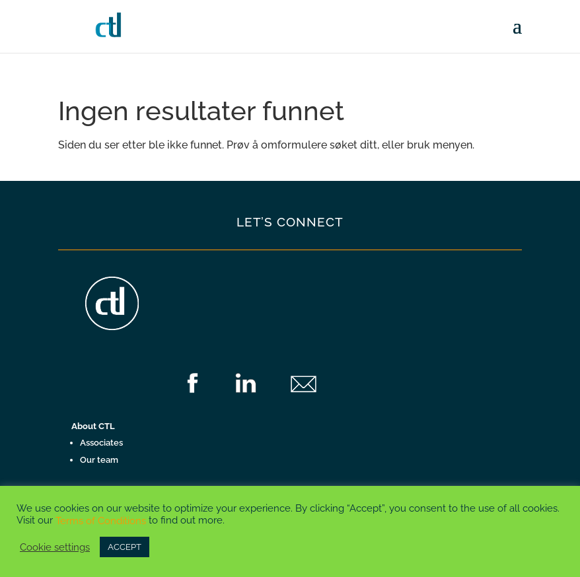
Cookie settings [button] (55, 547)
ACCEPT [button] (124, 547)
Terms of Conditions (100, 520)
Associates (101, 443)
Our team (99, 460)
